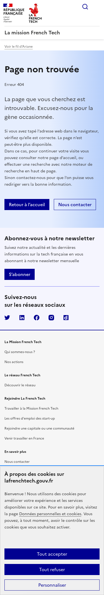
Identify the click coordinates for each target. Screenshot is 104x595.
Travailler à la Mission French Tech (31, 408)
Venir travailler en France (24, 438)
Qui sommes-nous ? (19, 351)
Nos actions (13, 361)
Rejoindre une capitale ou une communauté (39, 428)
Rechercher (85, 6)
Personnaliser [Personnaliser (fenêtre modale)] (52, 585)
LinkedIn (21, 317)
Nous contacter (17, 461)
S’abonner (19, 274)
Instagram (51, 317)
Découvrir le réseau (19, 385)
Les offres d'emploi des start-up (29, 418)
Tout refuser (52, 569)
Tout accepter (52, 554)
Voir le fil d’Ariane (18, 46)
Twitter (7, 317)
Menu (96, 6)
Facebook (36, 317)
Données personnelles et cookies (50, 514)
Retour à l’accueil (27, 204)
